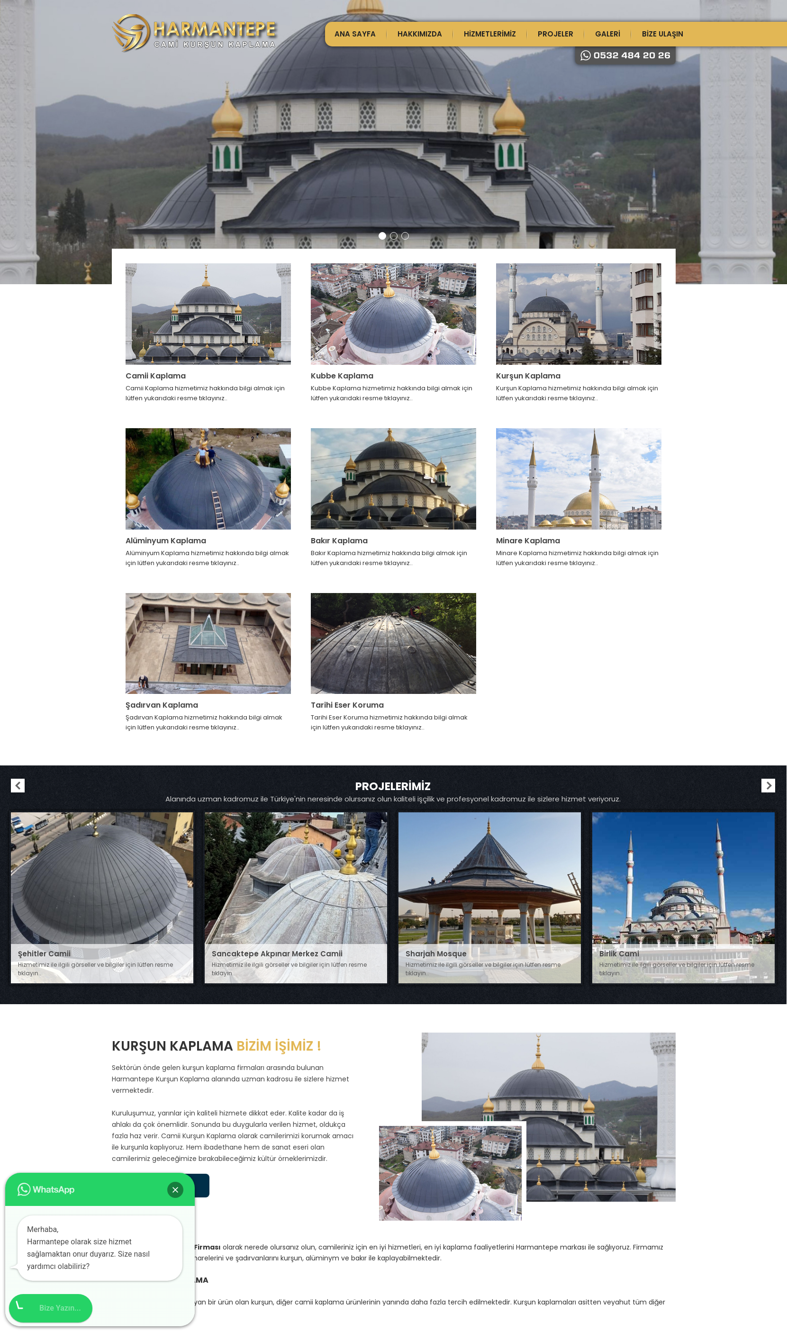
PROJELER (555, 34)
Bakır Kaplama (339, 540)
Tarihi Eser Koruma (347, 705)
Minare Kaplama (528, 540)
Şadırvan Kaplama (162, 705)
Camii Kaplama (156, 375)
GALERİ (607, 34)
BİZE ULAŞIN (662, 34)
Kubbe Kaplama (342, 375)
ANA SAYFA (355, 34)
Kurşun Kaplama (528, 375)
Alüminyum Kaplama (166, 540)
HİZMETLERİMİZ (490, 34)
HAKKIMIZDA (420, 34)
